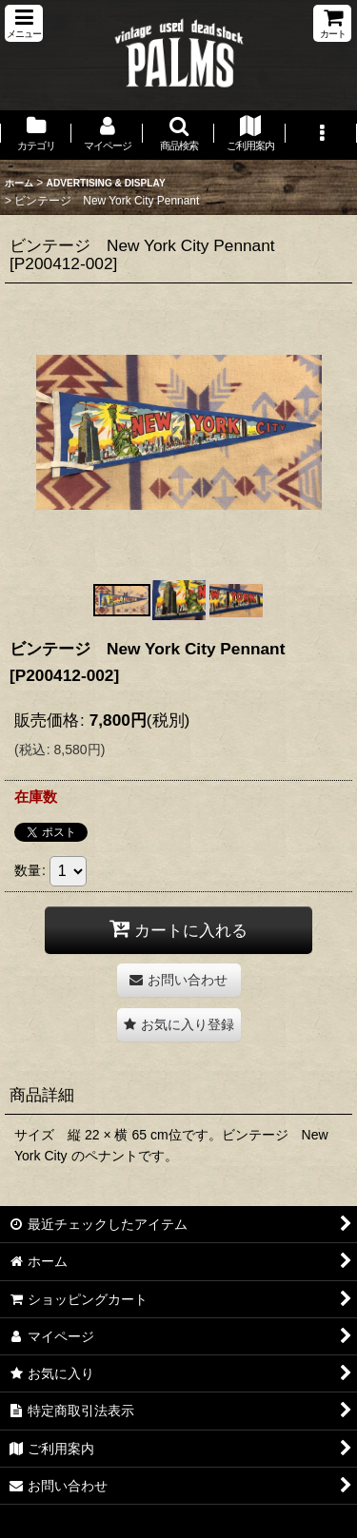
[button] (24, 23)
